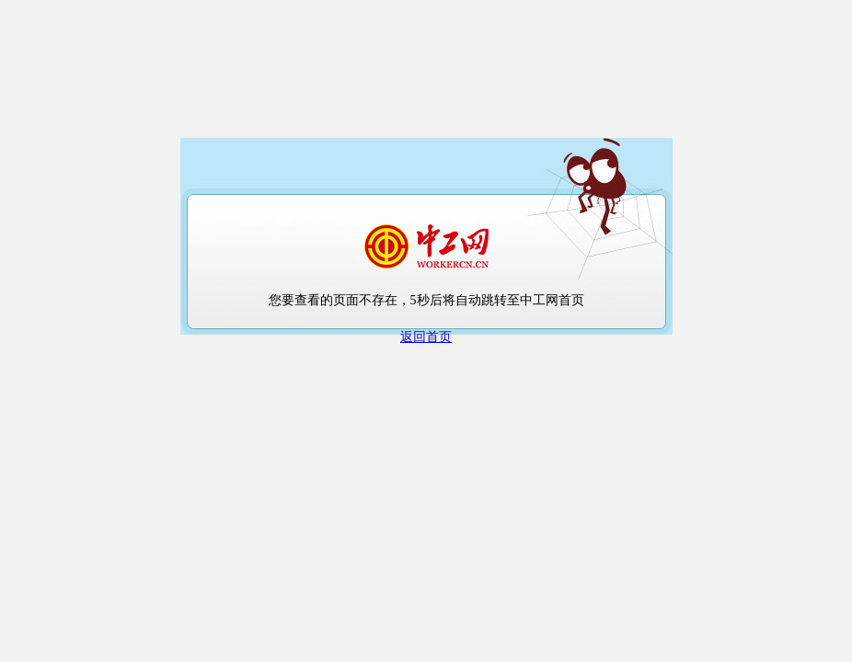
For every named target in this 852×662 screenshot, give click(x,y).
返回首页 (426, 337)
